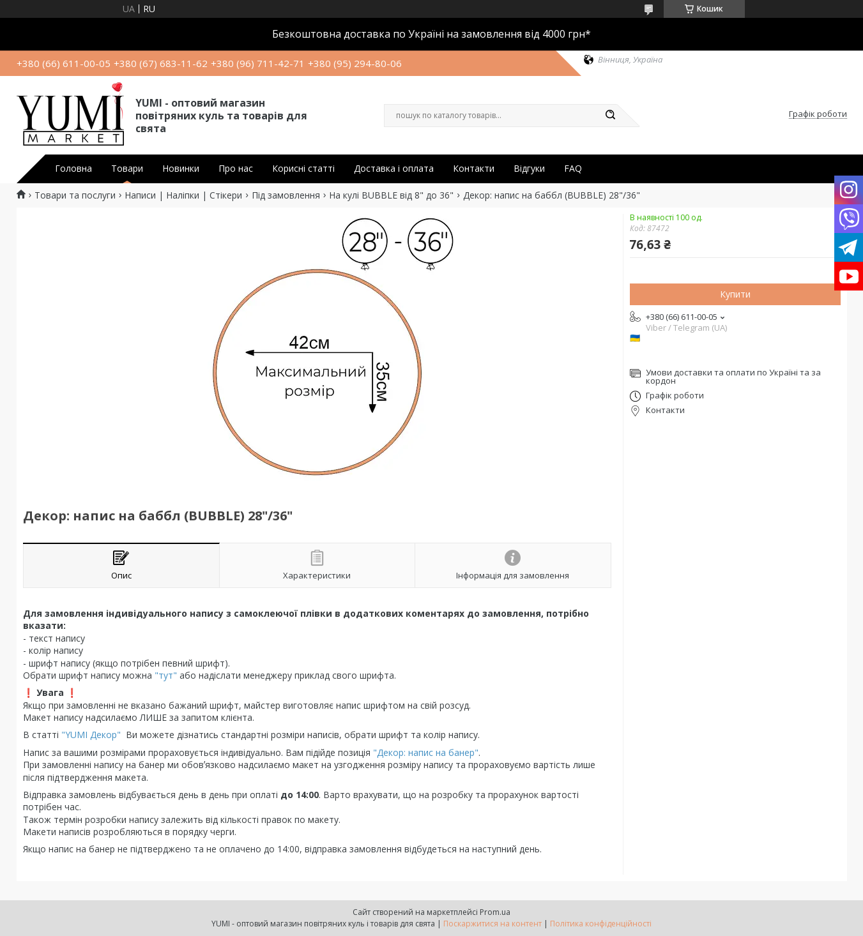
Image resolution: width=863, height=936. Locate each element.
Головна (73, 168)
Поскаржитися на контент (492, 923)
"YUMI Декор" (91, 734)
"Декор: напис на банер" (425, 752)
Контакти (473, 168)
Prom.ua (495, 912)
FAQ (573, 168)
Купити (735, 294)
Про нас (235, 168)
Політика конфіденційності (601, 923)
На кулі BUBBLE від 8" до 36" (391, 195)
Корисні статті (303, 168)
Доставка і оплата (394, 168)
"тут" (164, 675)
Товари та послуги (75, 195)
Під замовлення (286, 195)
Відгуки (529, 168)
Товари (127, 168)
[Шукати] (610, 115)
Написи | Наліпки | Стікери (183, 195)
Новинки (180, 168)
